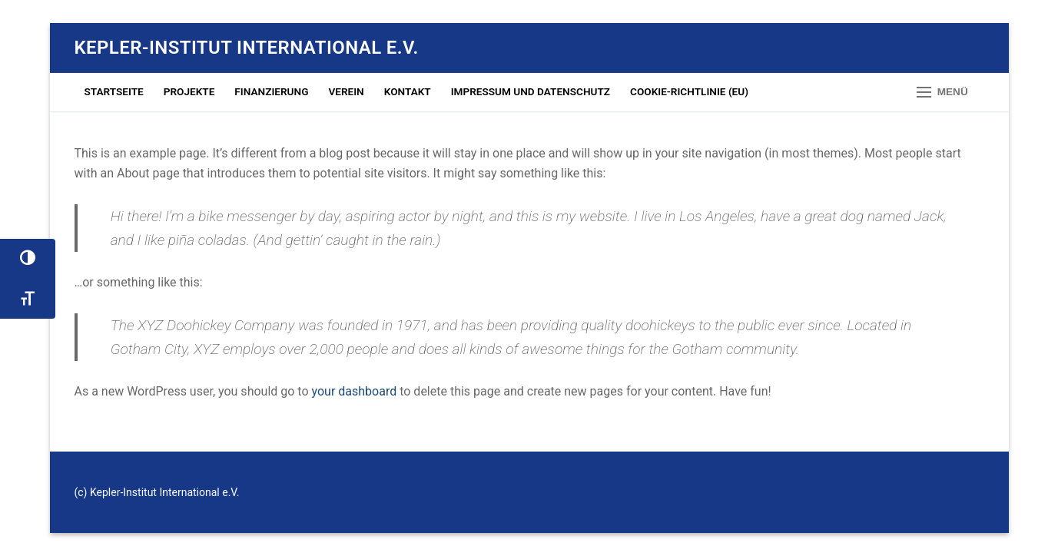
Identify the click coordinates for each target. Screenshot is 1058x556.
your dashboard (354, 391)
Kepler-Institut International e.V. (247, 47)
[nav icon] (942, 92)
